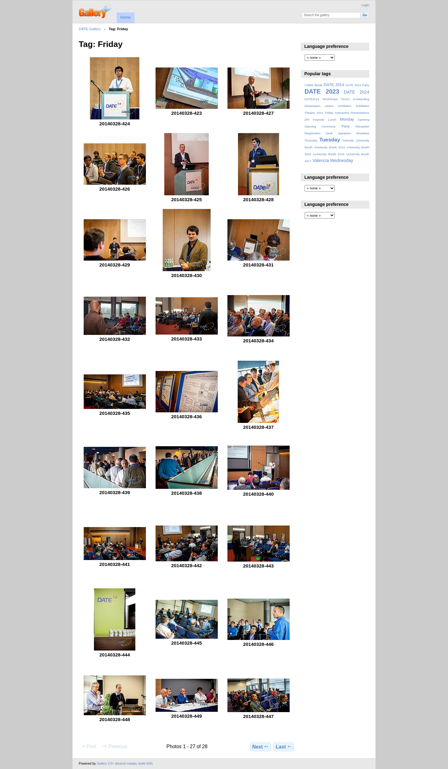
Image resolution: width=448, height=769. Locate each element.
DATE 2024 (356, 92)
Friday (329, 112)
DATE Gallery (90, 29)
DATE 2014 (334, 85)
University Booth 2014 (329, 147)
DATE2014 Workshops (321, 99)
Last (284, 746)
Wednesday (341, 160)
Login (365, 5)
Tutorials (348, 140)
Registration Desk (319, 133)
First (88, 746)
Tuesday (329, 140)
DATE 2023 (322, 91)
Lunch (332, 119)
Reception (362, 126)
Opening (363, 119)
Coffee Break (314, 85)
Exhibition (345, 106)
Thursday (311, 140)
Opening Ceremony (320, 126)
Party (346, 126)
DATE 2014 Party (357, 85)
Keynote (318, 119)
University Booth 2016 (328, 154)
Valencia (320, 160)
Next (260, 746)
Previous (114, 746)
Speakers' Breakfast (353, 133)
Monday (347, 119)
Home (125, 17)
